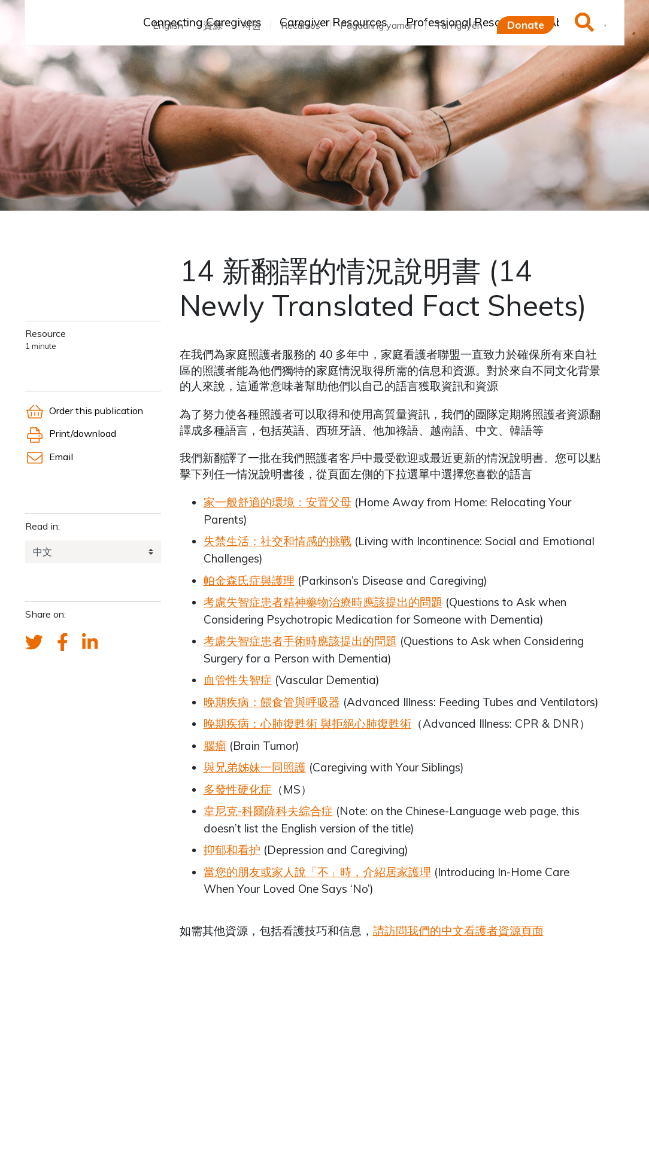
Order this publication (84, 411)
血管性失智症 (238, 680)
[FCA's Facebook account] (62, 642)
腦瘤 (215, 745)
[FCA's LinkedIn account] (90, 642)
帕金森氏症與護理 (249, 580)
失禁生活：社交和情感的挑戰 (277, 541)
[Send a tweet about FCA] (34, 642)
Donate (525, 24)
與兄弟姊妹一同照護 (255, 767)
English (168, 25)
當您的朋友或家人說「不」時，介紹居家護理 (317, 872)
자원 (251, 25)
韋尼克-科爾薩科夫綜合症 (268, 811)
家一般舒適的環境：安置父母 (277, 502)
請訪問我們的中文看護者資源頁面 (458, 930)
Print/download (70, 433)
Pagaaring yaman (378, 25)
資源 (212, 25)
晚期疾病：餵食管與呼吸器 (272, 702)
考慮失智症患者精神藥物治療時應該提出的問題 (323, 602)
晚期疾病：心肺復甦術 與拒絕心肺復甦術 (307, 723)
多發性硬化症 (238, 789)
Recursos (300, 25)
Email (49, 457)
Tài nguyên (459, 25)
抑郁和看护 (232, 850)
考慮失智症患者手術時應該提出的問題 (300, 641)
